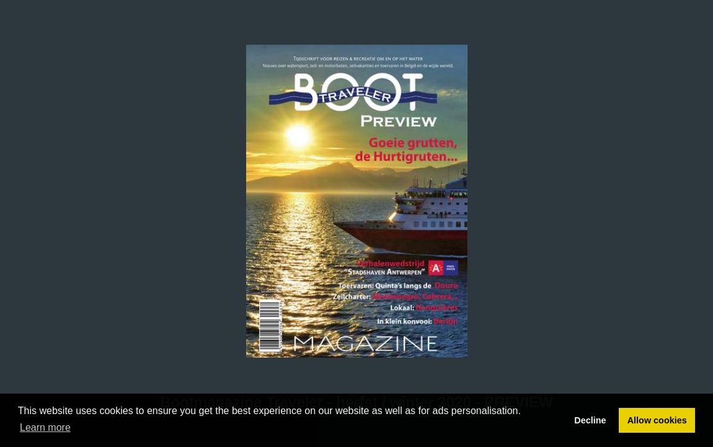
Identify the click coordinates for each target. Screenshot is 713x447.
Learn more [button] (45, 427)
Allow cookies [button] (657, 420)
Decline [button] (590, 420)
